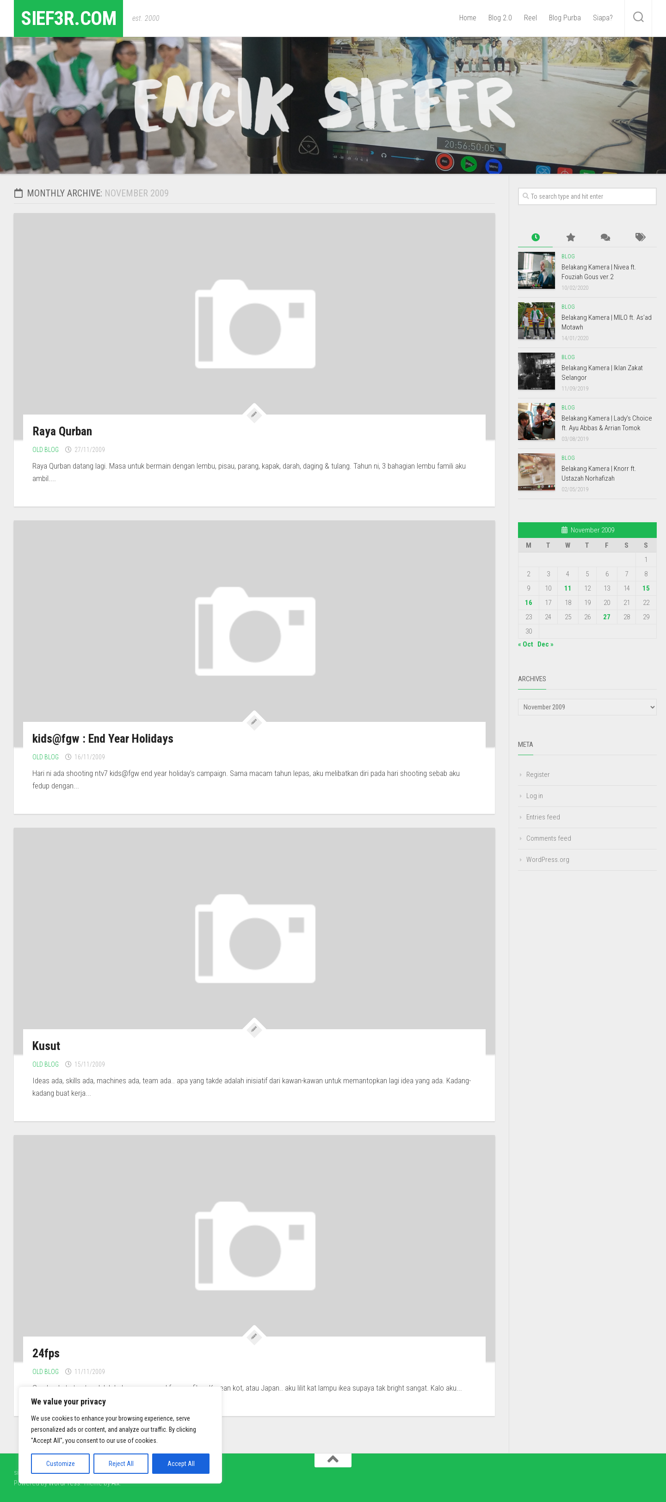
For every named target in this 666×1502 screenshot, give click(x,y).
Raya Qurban (62, 431)
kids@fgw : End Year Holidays (102, 738)
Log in (534, 796)
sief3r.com (68, 18)
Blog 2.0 (500, 17)
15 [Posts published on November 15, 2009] (646, 588)
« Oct (525, 644)
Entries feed (543, 817)
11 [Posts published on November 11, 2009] (568, 588)
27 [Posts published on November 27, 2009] (606, 617)
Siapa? (603, 17)
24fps (46, 1353)
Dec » (545, 644)
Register (538, 774)
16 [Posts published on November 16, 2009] (528, 602)
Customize (60, 1463)
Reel (530, 17)
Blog (568, 256)
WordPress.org (547, 859)
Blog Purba (565, 17)
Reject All (121, 1463)
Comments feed (548, 838)
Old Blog (45, 449)
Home (467, 17)
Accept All (181, 1463)
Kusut (46, 1046)
